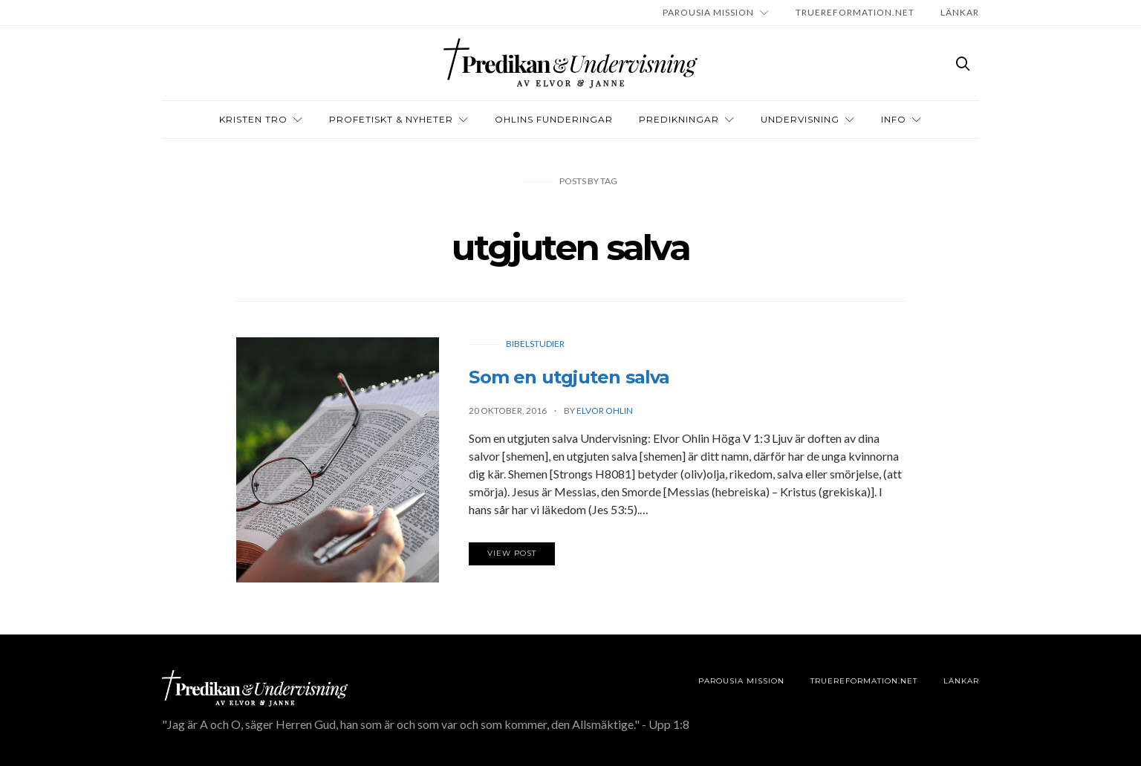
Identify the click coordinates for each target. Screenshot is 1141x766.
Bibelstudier (535, 343)
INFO (893, 119)
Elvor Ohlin (604, 410)
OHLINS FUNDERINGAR (554, 119)
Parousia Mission (708, 12)
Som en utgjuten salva (569, 377)
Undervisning (800, 119)
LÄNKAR (959, 12)
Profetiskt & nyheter (391, 119)
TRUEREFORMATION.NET (855, 12)
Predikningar (679, 119)
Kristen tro (253, 119)
